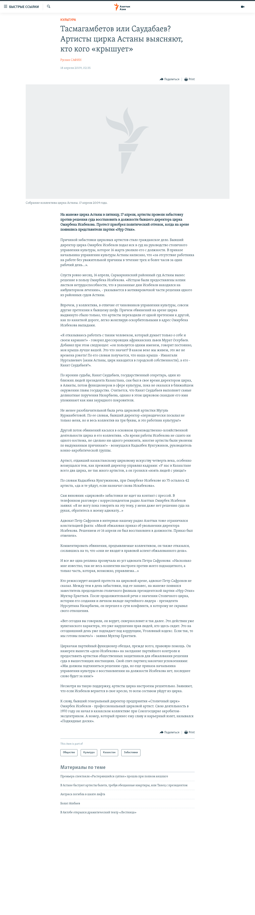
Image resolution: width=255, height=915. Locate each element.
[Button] (169, 79)
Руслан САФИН (70, 60)
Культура (68, 20)
